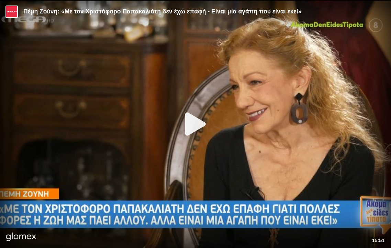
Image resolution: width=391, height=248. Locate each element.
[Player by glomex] (21, 237)
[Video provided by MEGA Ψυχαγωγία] (11, 12)
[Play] (195, 124)
